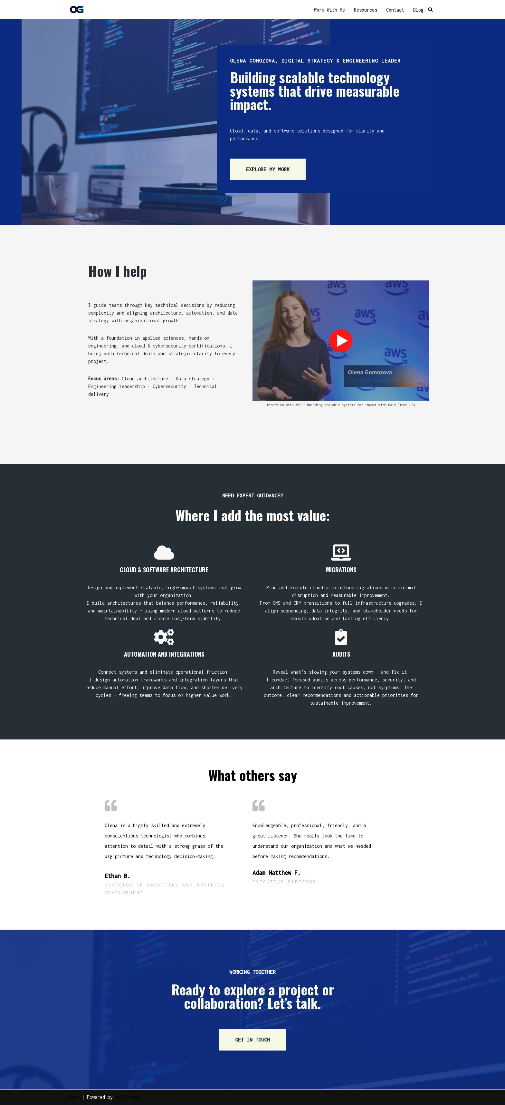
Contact (395, 10)
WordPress (126, 1097)
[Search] (430, 9)
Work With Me (329, 10)
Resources (365, 10)
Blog (418, 10)
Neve (74, 1097)
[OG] (77, 10)
